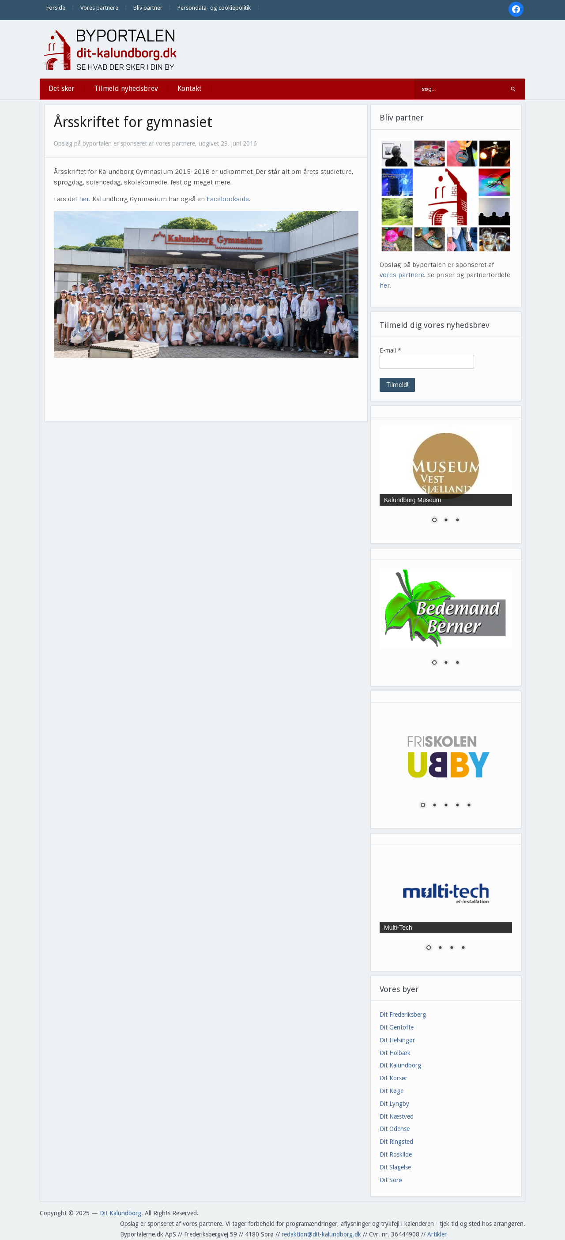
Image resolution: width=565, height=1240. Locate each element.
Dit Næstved (397, 1116)
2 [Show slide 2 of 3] (446, 521)
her (84, 199)
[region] (446, 480)
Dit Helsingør (397, 1040)
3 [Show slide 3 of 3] (457, 521)
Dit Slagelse (395, 1167)
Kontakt (189, 88)
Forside (55, 7)
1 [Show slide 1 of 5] (423, 806)
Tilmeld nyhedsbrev (126, 88)
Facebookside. (228, 199)
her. (385, 285)
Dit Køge (391, 1090)
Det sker (62, 88)
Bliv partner (147, 7)
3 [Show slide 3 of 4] (451, 948)
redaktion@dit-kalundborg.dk (321, 1234)
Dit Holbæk (395, 1052)
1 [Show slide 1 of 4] (428, 948)
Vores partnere (99, 7)
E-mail (390, 350)
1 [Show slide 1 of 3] (434, 521)
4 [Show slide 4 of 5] (457, 806)
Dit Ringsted (396, 1141)
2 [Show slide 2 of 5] (434, 806)
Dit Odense (395, 1128)
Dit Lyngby (394, 1103)
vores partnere (402, 275)
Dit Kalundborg (400, 1065)
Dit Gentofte (397, 1027)
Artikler (437, 1234)
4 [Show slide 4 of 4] (463, 948)
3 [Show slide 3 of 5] (446, 806)
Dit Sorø (391, 1180)
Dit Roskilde (396, 1154)
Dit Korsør (393, 1078)
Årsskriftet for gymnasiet (133, 122)
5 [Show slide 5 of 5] (469, 806)
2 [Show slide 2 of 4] (440, 948)
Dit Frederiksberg (403, 1014)
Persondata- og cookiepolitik (214, 7)
